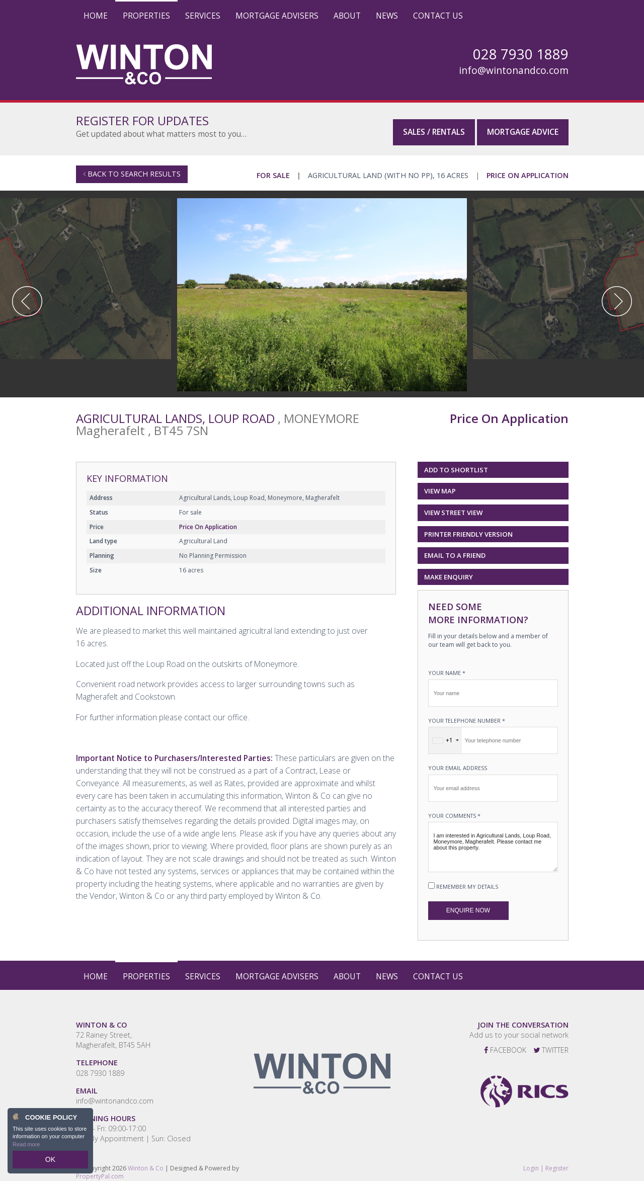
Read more (26, 1148)
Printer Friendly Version (467, 528)
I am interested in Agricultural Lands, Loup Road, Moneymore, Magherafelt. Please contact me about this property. (493, 842)
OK (50, 1161)
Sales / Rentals (434, 125)
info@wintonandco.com (514, 70)
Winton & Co (146, 1162)
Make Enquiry (448, 571)
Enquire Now (468, 905)
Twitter (551, 1045)
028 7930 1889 (100, 1067)
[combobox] (445, 735)
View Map (440, 485)
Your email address (457, 763)
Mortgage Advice (522, 125)
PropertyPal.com (100, 1171)
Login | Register (546, 1163)
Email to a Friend (455, 550)
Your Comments (454, 810)
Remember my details (467, 881)
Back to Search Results (132, 169)
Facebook (505, 1045)
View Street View (453, 507)
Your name (446, 667)
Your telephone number (466, 715)
